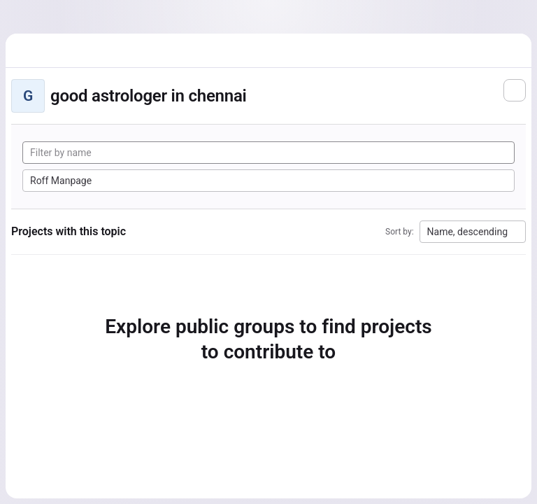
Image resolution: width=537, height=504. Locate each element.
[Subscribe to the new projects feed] (514, 90)
